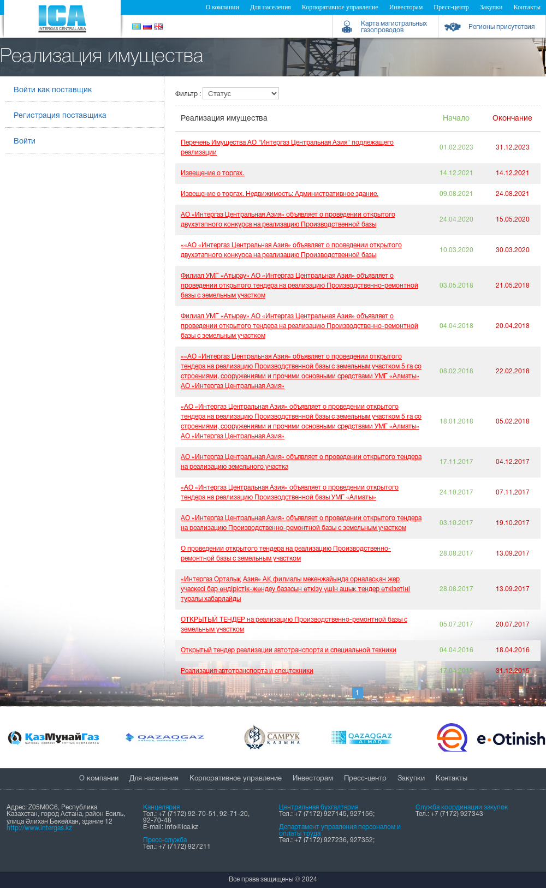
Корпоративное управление (340, 7)
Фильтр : (189, 94)
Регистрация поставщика (60, 116)
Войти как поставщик (53, 90)
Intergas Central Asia (62, 19)
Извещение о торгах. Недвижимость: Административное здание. (279, 194)
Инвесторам (406, 7)
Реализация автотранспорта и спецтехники (247, 671)
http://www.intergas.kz (39, 828)
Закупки (491, 7)
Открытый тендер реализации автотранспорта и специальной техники (288, 650)
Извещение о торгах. (212, 173)
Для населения (270, 7)
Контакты (527, 7)
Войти (24, 141)
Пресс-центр (451, 7)
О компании (222, 7)
